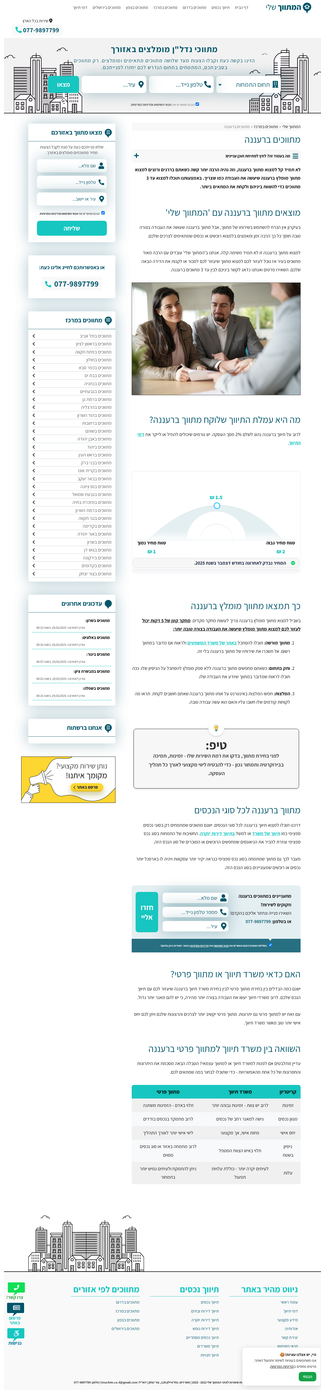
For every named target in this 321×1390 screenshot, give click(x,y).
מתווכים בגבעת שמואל (88, 494)
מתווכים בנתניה (94, 383)
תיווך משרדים (204, 1346)
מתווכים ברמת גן (93, 399)
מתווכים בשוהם (94, 431)
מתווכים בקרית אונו (91, 470)
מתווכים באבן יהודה (91, 439)
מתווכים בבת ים (94, 375)
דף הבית (238, 7)
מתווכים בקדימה (93, 526)
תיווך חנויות (206, 1355)
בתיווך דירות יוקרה (213, 833)
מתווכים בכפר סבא (91, 368)
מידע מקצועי (283, 1320)
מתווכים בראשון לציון (90, 344)
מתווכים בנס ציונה (92, 486)
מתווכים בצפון (133, 7)
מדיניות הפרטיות (195, 945)
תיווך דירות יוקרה (201, 1320)
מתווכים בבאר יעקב (91, 479)
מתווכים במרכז (162, 7)
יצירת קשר (285, 1337)
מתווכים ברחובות (93, 423)
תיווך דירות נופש (202, 1328)
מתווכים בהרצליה (92, 407)
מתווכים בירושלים (103, 7)
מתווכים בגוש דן (94, 550)
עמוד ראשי (285, 1302)
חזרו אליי (143, 912)
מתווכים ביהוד (95, 447)
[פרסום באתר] (12, 1312)
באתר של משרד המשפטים (208, 643)
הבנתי (303, 1377)
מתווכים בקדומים (93, 565)
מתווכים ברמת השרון (89, 510)
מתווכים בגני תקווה (91, 518)
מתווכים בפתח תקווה (89, 352)
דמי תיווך (76, 7)
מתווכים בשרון (95, 542)
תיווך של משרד (262, 833)
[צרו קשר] (12, 1289)
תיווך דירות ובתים (201, 1311)
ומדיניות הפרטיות (138, 104)
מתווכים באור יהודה (91, 534)
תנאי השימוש (158, 104)
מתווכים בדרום (190, 7)
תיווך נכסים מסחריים (198, 1337)
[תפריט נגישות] (12, 1335)
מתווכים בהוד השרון (90, 415)
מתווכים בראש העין (91, 455)
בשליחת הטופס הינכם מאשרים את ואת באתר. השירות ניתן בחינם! (212, 945)
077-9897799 (254, 921)
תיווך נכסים (217, 7)
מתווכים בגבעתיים (92, 391)
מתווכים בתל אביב (92, 336)
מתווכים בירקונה (93, 558)
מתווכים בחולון (95, 360)
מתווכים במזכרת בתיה (88, 502)
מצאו (59, 86)
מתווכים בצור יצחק (91, 574)
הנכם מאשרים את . (160, 104)
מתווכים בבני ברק (92, 463)
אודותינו (287, 1328)
